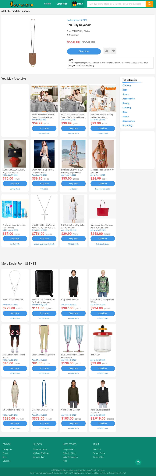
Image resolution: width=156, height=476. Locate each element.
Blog (5, 457)
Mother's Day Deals (41, 453)
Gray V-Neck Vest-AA (70, 299)
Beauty (125, 103)
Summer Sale (38, 457)
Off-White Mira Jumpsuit (13, 410)
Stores (47, 3)
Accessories (128, 98)
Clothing (126, 85)
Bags (124, 89)
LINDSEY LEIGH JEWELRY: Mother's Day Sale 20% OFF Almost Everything (43, 228)
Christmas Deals (40, 449)
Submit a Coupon (70, 457)
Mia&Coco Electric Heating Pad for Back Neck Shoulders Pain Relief (101, 117)
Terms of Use (99, 457)
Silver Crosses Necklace (13, 299)
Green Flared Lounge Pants (43, 355)
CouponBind (76, 473)
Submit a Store (69, 453)
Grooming (127, 125)
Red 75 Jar (95, 355)
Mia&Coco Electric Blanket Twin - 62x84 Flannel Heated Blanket (73, 117)
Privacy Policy (99, 453)
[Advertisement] (15, 110)
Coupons (6, 461)
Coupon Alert (68, 449)
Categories (62, 3)
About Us (97, 449)
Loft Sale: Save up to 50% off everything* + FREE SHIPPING (72, 172)
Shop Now (84, 51)
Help (65, 461)
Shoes (125, 94)
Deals (77, 3)
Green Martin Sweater (70, 410)
